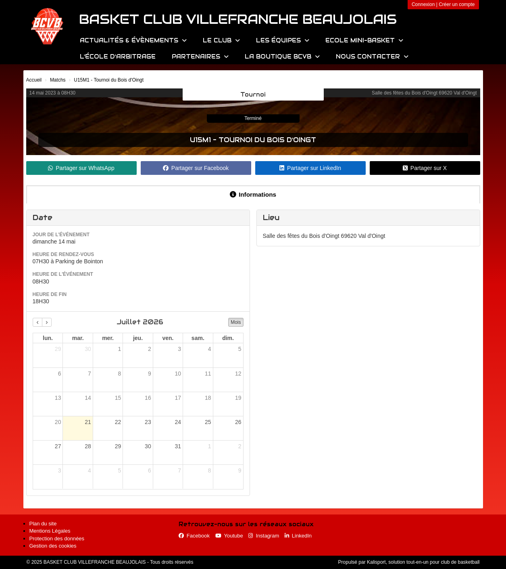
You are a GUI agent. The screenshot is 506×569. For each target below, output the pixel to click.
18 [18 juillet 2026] (208, 398)
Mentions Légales (50, 531)
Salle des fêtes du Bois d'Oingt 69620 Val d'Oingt (424, 93)
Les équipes (282, 40)
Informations (253, 194)
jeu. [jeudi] (138, 338)
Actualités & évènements (133, 40)
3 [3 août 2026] (59, 470)
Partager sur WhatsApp (81, 168)
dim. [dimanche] (228, 338)
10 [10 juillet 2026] (178, 373)
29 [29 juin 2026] (58, 349)
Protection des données (57, 538)
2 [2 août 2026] (240, 446)
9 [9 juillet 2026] (149, 373)
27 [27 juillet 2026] (58, 446)
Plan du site (43, 524)
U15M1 (200, 140)
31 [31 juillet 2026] (178, 446)
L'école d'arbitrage (118, 56)
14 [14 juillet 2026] (88, 398)
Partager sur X (425, 168)
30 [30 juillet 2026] (148, 446)
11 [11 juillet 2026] (208, 373)
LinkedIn (298, 536)
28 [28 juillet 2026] (88, 446)
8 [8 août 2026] (209, 470)
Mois (236, 322)
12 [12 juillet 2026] (238, 373)
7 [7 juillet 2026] (89, 373)
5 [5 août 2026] (119, 470)
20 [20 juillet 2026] (58, 422)
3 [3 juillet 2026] (179, 349)
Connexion (423, 4)
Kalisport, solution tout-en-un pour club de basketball (423, 562)
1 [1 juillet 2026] (119, 349)
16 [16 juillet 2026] (148, 398)
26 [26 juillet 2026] (238, 422)
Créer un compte (457, 4)
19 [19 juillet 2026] (238, 398)
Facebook (194, 536)
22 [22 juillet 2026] (118, 422)
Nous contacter (372, 56)
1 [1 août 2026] (209, 446)
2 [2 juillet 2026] (149, 349)
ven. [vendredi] (167, 338)
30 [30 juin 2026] (88, 349)
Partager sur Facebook (196, 168)
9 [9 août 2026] (240, 470)
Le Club (221, 40)
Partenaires (200, 56)
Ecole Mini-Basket (364, 40)
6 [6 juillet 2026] (59, 373)
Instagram (263, 536)
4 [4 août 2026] (89, 470)
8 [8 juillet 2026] (119, 373)
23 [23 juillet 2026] (148, 422)
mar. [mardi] (78, 338)
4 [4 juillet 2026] (209, 349)
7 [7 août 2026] (179, 470)
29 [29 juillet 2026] (118, 446)
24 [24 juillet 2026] (178, 422)
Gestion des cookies (53, 546)
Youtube (229, 536)
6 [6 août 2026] (149, 470)
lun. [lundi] (48, 338)
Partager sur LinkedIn (310, 168)
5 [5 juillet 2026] (240, 349)
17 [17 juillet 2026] (178, 398)
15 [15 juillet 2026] (118, 398)
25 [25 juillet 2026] (208, 422)
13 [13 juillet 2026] (58, 398)
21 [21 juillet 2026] (88, 422)
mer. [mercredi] (108, 338)
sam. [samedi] (198, 338)
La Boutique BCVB (282, 56)
